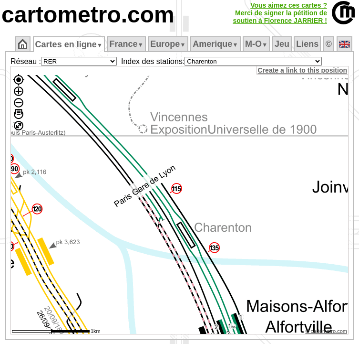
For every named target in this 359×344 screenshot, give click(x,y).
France (127, 44)
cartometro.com (87, 14)
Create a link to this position (303, 70)
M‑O (257, 44)
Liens (308, 44)
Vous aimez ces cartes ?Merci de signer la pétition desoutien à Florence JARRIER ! (280, 12)
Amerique (216, 44)
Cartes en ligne (69, 44)
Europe (168, 44)
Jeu (282, 44)
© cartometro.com (327, 332)
